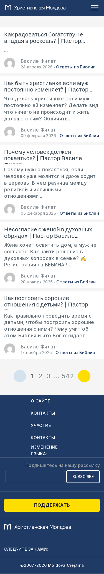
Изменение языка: (44, 450)
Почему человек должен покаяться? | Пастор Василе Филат (43, 156)
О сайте (40, 401)
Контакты (43, 413)
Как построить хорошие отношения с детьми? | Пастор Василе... (46, 302)
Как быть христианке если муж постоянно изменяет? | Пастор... (48, 86)
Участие (41, 425)
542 (68, 376)
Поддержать (52, 505)
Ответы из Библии (75, 67)
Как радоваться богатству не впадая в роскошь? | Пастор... (44, 37)
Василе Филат (38, 61)
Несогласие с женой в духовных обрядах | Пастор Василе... (48, 232)
